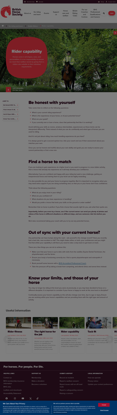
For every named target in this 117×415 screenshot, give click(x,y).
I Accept (104, 405)
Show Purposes (104, 410)
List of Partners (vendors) (60, 412)
